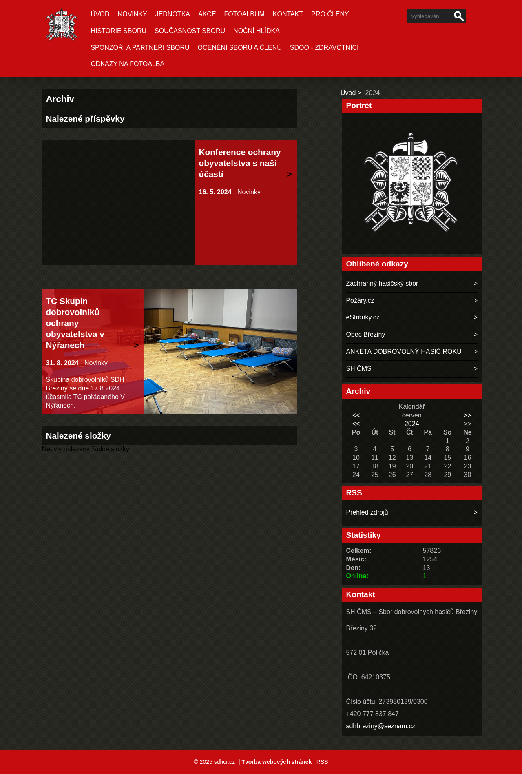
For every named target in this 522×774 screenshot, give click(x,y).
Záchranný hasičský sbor (382, 283)
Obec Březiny (365, 334)
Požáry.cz (360, 300)
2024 (412, 423)
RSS (322, 761)
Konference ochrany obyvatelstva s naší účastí (240, 163)
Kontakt (288, 14)
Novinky (132, 14)
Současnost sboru (190, 30)
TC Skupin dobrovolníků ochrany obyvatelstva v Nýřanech (75, 323)
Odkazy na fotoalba (127, 63)
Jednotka (172, 14)
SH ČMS (358, 368)
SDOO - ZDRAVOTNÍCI (324, 47)
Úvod (100, 14)
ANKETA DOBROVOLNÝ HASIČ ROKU (403, 351)
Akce (207, 14)
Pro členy (330, 14)
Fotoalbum (244, 14)
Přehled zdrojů (367, 512)
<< (356, 415)
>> (467, 415)
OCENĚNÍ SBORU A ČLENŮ (240, 47)
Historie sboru (118, 30)
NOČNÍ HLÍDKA (256, 30)
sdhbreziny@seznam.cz (380, 726)
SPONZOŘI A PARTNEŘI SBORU (140, 47)
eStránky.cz (362, 317)
